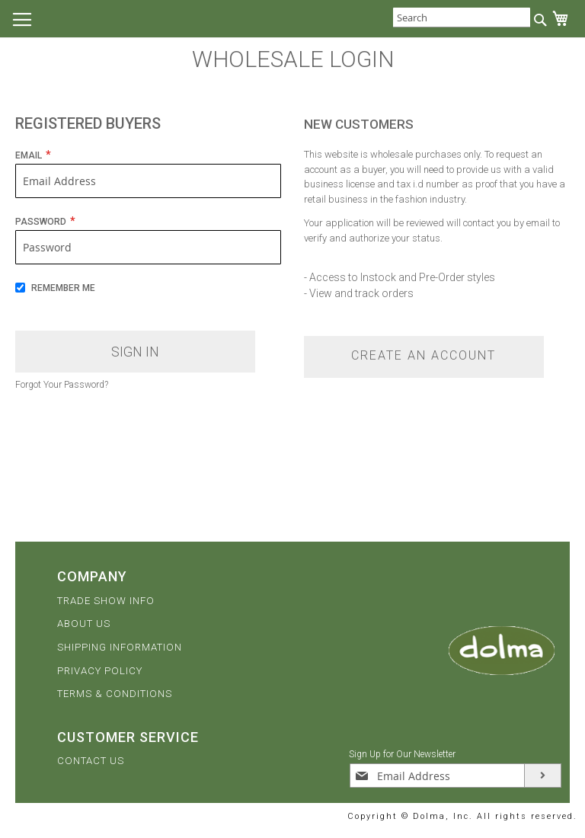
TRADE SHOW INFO (106, 600)
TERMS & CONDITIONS (114, 693)
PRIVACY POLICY (99, 670)
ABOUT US (83, 623)
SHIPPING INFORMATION (119, 647)
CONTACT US (90, 760)
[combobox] (461, 17)
